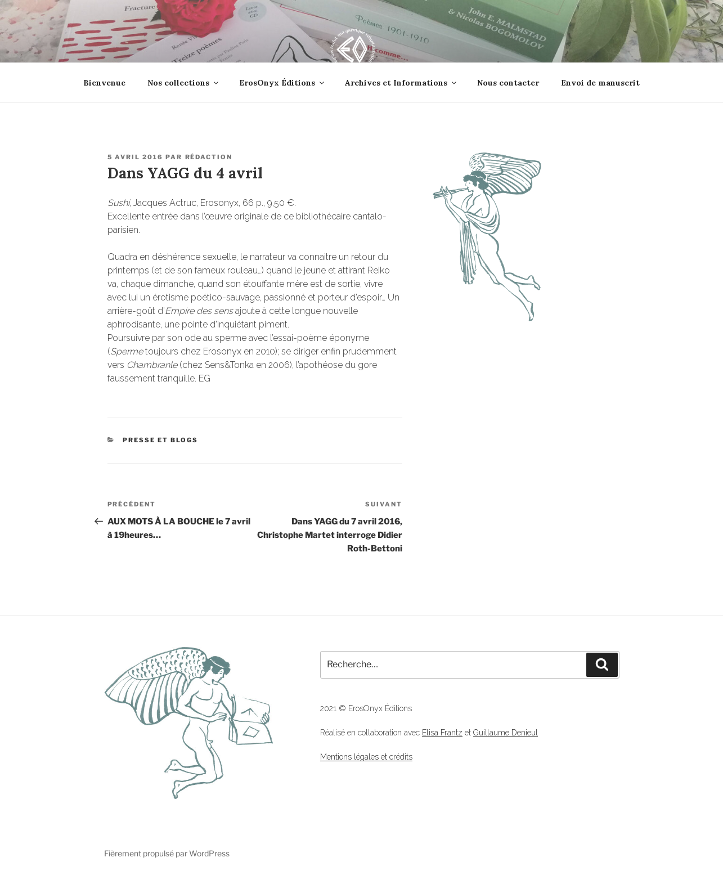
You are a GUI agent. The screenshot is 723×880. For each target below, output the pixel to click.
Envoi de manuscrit (600, 83)
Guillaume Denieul (505, 732)
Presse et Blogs (160, 440)
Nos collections (183, 83)
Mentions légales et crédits (366, 756)
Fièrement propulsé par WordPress (167, 853)
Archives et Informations (401, 83)
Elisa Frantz (442, 732)
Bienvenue (104, 83)
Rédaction (209, 157)
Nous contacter (508, 83)
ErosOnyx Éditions (282, 83)
